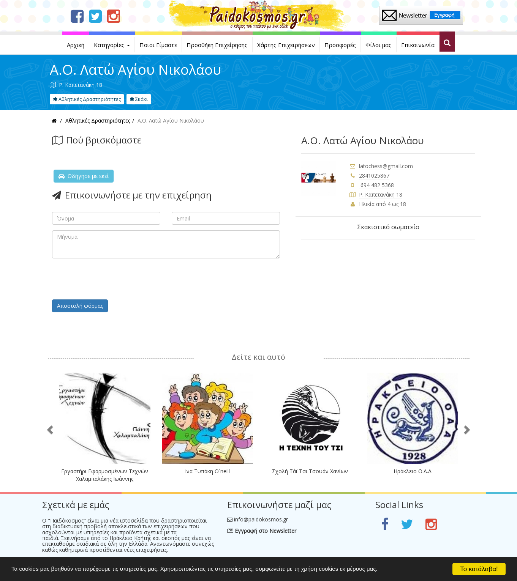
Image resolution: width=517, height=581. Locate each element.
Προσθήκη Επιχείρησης (217, 45)
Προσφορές (340, 45)
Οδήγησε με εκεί (83, 175)
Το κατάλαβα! (479, 569)
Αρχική (75, 45)
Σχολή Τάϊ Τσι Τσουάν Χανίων (310, 471)
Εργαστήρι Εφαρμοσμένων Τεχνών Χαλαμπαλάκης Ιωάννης (104, 475)
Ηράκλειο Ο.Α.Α (413, 471)
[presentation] (110, 279)
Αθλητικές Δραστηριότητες (87, 99)
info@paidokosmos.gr (261, 519)
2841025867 (374, 175)
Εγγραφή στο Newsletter (261, 530)
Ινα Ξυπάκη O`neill (207, 471)
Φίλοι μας (378, 45)
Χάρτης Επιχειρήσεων (286, 45)
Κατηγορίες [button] (112, 45)
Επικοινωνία (418, 45)
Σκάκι (139, 99)
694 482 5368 (376, 185)
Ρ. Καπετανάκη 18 (380, 194)
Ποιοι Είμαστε (158, 45)
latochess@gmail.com (386, 166)
